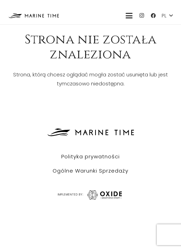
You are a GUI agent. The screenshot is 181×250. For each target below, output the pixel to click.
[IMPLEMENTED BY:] (103, 195)
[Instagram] (141, 15)
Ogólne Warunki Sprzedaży (90, 170)
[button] (129, 15)
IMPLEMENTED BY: (70, 195)
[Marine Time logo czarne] (34, 16)
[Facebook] (153, 15)
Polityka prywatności (90, 156)
